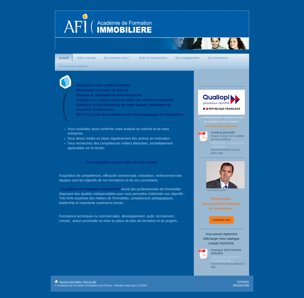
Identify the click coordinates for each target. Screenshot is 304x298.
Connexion (243, 281)
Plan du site (89, 281)
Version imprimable (68, 281)
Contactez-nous (221, 219)
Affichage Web (241, 285)
